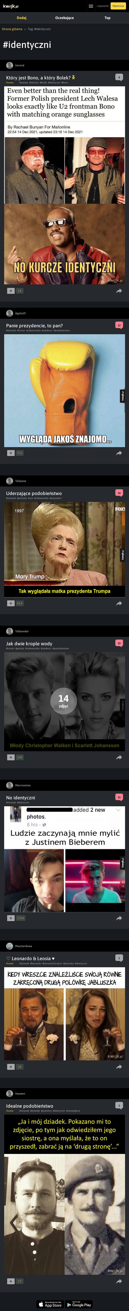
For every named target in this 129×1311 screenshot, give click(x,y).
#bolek (43, 82)
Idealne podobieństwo (29, 1106)
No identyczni (20, 797)
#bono (64, 82)
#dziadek (35, 1110)
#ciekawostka (33, 330)
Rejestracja (118, 6)
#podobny (46, 1110)
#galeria (19, 648)
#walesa (23, 82)
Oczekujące (64, 18)
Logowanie (103, 6)
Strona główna (12, 29)
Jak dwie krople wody (29, 643)
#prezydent (55, 498)
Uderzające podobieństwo (34, 493)
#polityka (22, 498)
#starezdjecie (73, 1110)
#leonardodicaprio (52, 963)
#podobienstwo (62, 330)
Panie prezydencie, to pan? (34, 325)
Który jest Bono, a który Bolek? (40, 77)
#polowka (68, 963)
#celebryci (47, 330)
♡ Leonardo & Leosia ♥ (30, 958)
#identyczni (54, 82)
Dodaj (21, 18)
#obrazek (11, 330)
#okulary (34, 82)
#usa (30, 498)
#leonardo (35, 963)
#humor (21, 330)
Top (107, 18)
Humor (9, 82)
